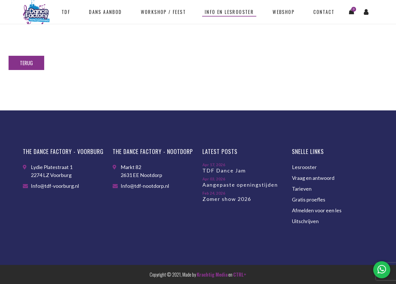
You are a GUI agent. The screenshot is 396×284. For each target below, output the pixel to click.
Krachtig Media (212, 274)
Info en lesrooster (229, 12)
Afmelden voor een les (317, 210)
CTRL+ (239, 274)
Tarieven (302, 189)
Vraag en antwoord (313, 178)
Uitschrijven (305, 221)
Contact (323, 12)
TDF (66, 12)
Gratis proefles (308, 199)
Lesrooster (304, 167)
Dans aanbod (105, 12)
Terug (26, 63)
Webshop (284, 12)
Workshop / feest (163, 12)
